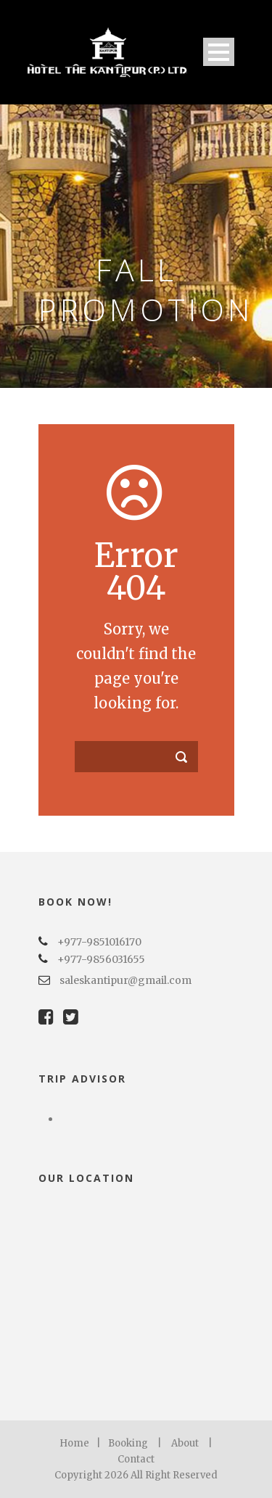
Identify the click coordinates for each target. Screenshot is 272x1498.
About (185, 1443)
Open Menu (218, 52)
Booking (128, 1443)
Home (74, 1443)
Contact (136, 1459)
